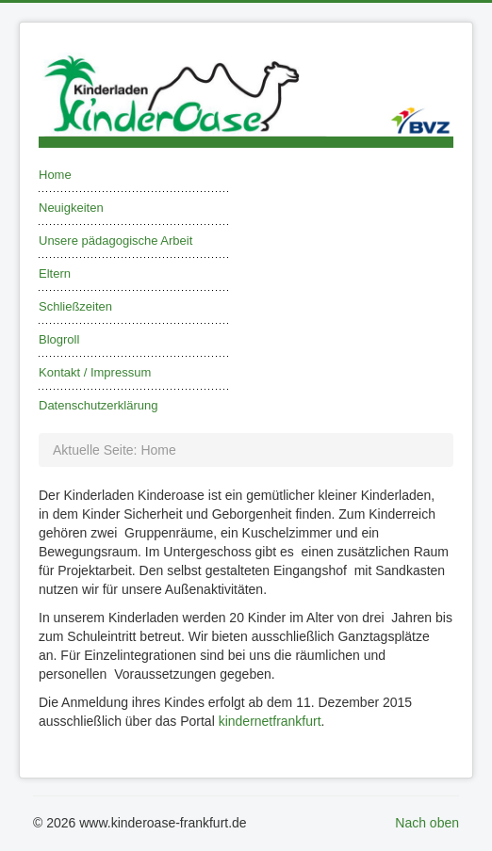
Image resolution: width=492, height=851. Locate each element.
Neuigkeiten (71, 208)
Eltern (55, 273)
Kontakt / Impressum (95, 372)
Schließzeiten (75, 306)
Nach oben (427, 822)
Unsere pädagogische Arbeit (115, 240)
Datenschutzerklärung (98, 405)
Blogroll (59, 339)
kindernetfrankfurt (270, 721)
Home (55, 175)
